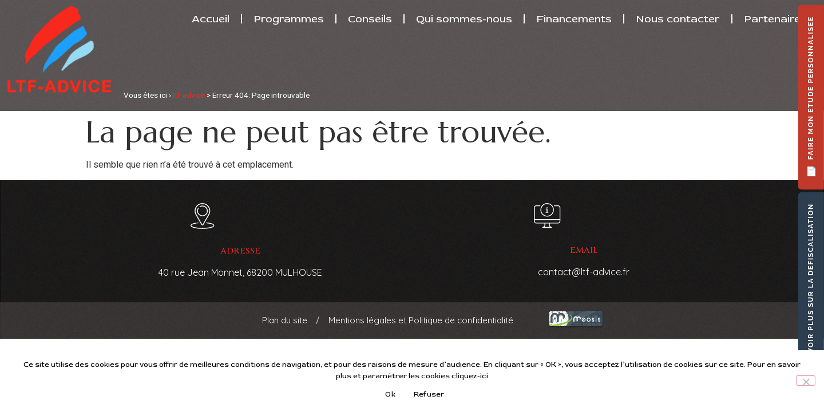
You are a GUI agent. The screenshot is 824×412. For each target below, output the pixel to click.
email (584, 250)
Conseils (370, 19)
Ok (390, 394)
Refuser (429, 394)
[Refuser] (805, 380)
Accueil (210, 19)
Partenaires (775, 19)
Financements (574, 19)
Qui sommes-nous (464, 19)
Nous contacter (678, 19)
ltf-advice (189, 95)
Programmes (288, 19)
